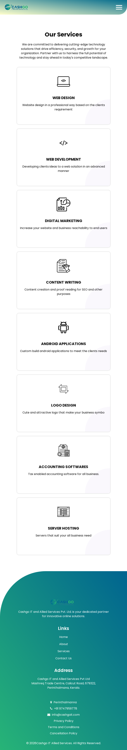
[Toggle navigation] (119, 7)
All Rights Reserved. (87, 743)
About (63, 644)
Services (64, 651)
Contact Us (63, 658)
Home (63, 637)
